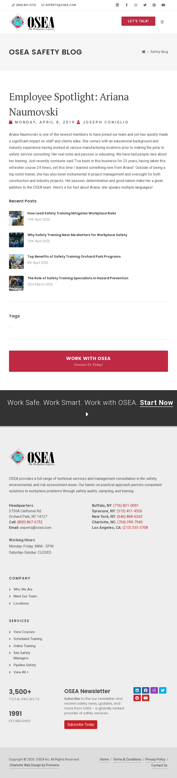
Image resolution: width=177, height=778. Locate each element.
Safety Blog (159, 52)
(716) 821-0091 (126, 505)
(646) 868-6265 (129, 516)
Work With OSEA (88, 361)
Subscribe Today (80, 724)
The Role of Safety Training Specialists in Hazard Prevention (77, 278)
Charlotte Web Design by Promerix (34, 765)
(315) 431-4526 (129, 511)
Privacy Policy (155, 759)
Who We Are (23, 589)
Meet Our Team (25, 596)
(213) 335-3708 (135, 527)
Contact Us (159, 765)
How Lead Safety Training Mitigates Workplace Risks (71, 213)
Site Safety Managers (22, 655)
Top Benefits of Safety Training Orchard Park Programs (74, 256)
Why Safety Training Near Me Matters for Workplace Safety (77, 235)
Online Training (24, 646)
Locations (21, 603)
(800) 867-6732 (24, 5)
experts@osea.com (58, 5)
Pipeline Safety (25, 665)
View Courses (24, 632)
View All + (21, 672)
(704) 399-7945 (130, 522)
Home (104, 759)
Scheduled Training (28, 639)
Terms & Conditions (127, 759)
